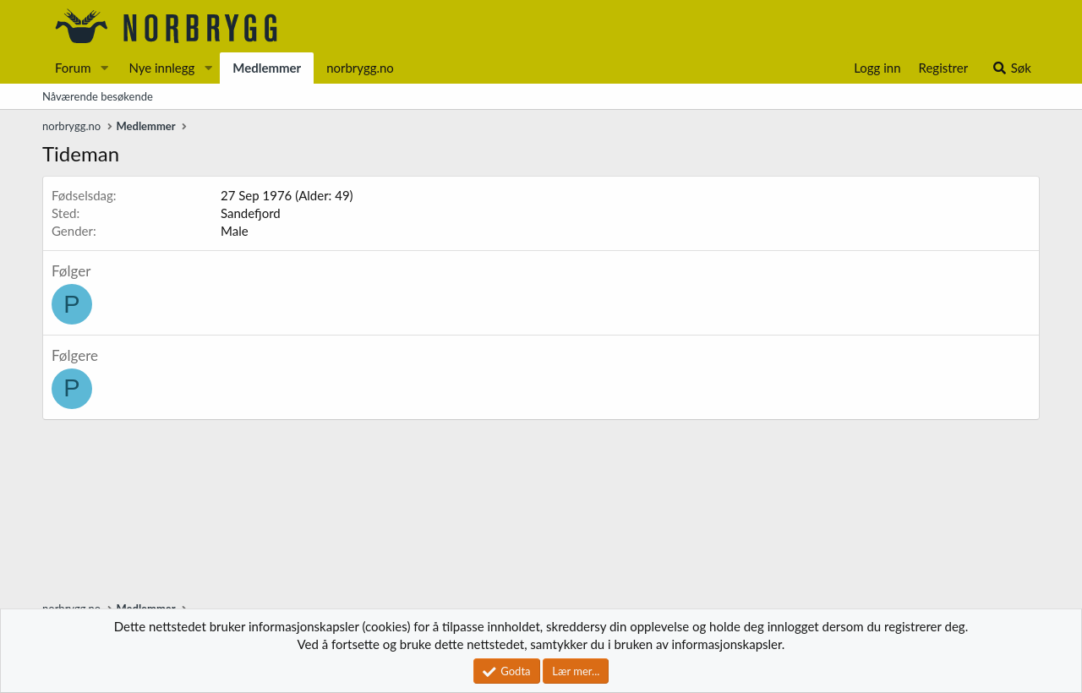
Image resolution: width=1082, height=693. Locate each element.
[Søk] (1011, 68)
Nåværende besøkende (97, 96)
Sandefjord (251, 213)
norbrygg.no (360, 67)
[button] (104, 68)
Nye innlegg (161, 67)
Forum (73, 67)
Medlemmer (266, 67)
